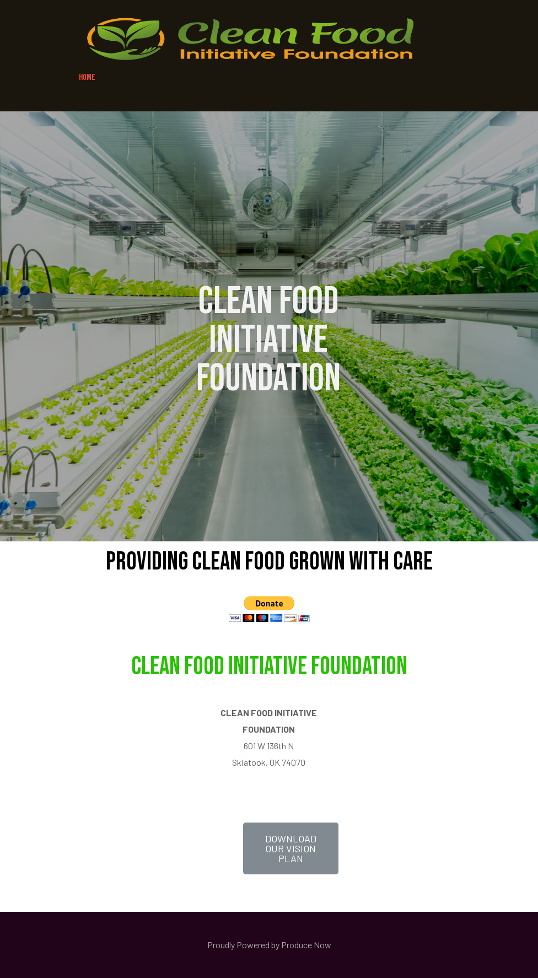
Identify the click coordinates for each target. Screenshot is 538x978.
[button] (290, 848)
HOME (87, 77)
